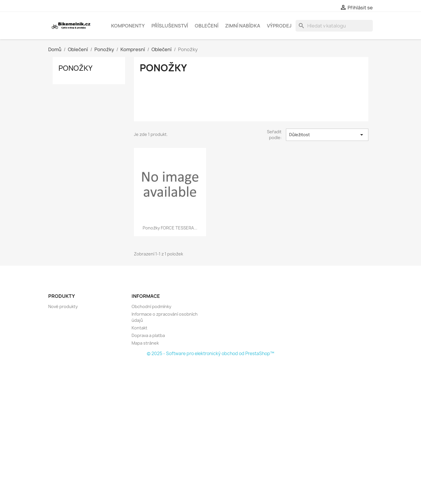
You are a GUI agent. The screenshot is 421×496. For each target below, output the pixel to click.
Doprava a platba (148, 335)
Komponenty (128, 26)
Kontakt (139, 328)
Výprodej (279, 26)
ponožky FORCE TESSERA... (170, 228)
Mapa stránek (145, 343)
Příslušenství (169, 26)
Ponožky (75, 68)
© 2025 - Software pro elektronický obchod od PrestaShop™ (210, 353)
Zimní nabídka (242, 26)
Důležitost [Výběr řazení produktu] (327, 134)
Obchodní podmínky (151, 306)
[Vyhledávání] (334, 26)
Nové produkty (63, 306)
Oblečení (206, 26)
